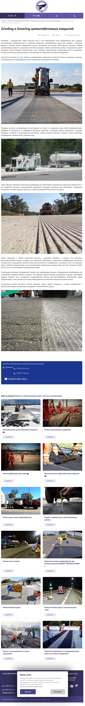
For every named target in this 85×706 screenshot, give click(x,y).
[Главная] (42, 6)
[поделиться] (43, 35)
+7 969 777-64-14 (21, 373)
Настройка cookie (46, 699)
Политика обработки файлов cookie (31, 686)
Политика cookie (34, 699)
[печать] (56, 35)
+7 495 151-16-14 (21, 368)
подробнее (8, 437)
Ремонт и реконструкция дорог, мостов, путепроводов (42, 21)
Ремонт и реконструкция (16, 21)
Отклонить (58, 692)
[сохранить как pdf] (72, 35)
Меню (36, 16)
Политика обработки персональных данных (15, 699)
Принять (28, 692)
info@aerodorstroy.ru (8, 693)
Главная (3, 21)
